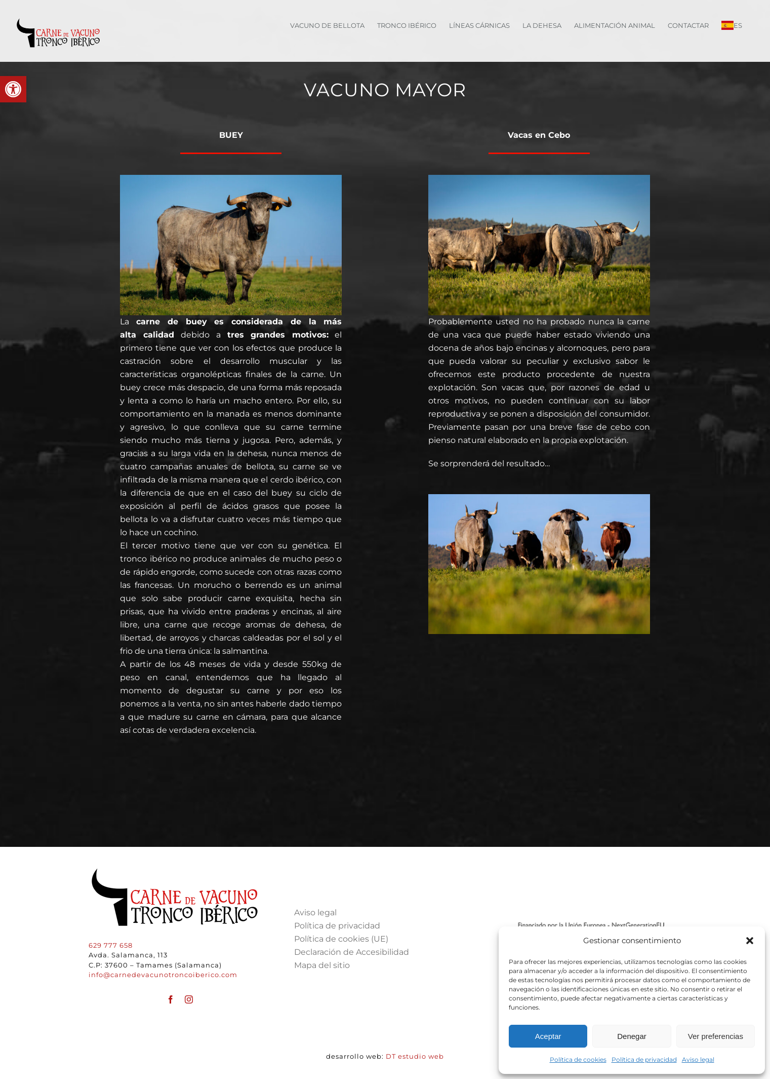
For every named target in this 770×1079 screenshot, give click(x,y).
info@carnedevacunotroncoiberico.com (163, 975)
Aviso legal (698, 1059)
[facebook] (171, 999)
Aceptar (548, 1036)
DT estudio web (415, 1056)
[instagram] (189, 999)
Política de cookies (578, 1059)
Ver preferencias (715, 1036)
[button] (13, 89)
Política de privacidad (644, 1059)
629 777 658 (111, 945)
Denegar (631, 1036)
